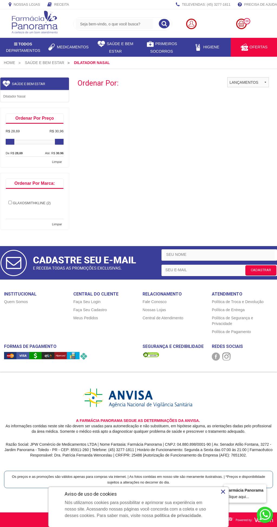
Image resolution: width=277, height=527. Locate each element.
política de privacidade (177, 515)
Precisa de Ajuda (257, 4)
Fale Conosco (155, 302)
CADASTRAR (261, 270)
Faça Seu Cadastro (90, 310)
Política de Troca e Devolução (237, 302)
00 (247, 21)
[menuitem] (9, 63)
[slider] (10, 142)
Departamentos (23, 47)
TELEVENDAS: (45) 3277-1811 (203, 4)
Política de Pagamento (231, 332)
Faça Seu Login (87, 302)
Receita (58, 4)
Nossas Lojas (24, 4)
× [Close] (223, 491)
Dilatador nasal (14, 96)
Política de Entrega (228, 310)
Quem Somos (16, 302)
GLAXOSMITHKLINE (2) (29, 203)
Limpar (57, 162)
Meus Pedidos (85, 318)
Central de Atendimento (163, 318)
